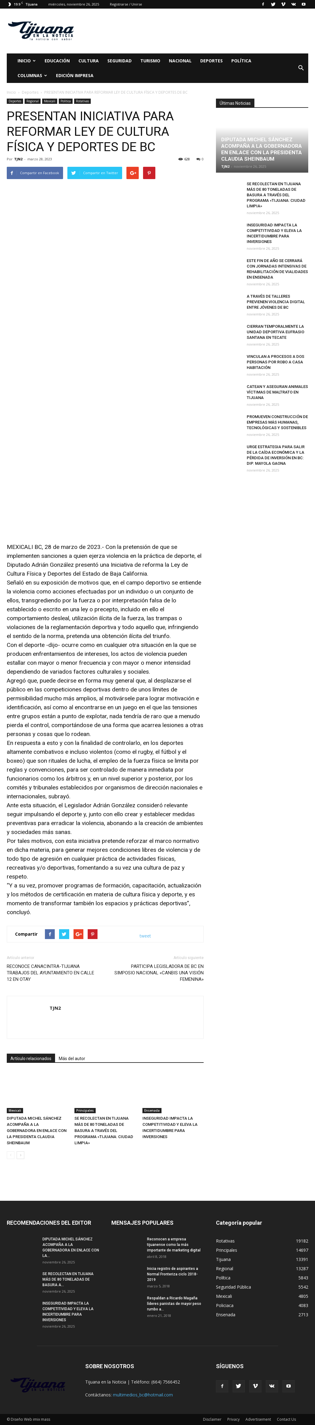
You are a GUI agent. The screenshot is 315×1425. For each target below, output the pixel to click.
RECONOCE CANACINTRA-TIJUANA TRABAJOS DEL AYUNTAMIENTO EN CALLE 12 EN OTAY (50, 973)
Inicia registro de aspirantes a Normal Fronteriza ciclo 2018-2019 (172, 1274)
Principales (85, 1110)
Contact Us (286, 1419)
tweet (145, 936)
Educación (57, 61)
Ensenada (152, 1110)
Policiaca (224, 1305)
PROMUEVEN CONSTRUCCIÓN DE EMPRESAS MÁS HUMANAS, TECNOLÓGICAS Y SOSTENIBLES (277, 422)
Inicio (27, 61)
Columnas (32, 75)
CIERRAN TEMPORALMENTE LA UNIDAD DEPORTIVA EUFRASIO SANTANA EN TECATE (275, 332)
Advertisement (258, 1419)
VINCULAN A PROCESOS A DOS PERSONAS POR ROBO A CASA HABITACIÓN (275, 362)
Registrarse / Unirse (126, 4)
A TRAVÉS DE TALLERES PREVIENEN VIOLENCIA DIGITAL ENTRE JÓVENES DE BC (276, 302)
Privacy (233, 1419)
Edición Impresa (75, 75)
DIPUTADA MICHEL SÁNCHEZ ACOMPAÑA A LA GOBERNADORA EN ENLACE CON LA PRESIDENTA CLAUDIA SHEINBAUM (36, 1130)
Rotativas (82, 101)
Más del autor (72, 1058)
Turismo (150, 61)
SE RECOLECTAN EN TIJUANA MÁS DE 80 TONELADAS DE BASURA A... (68, 1279)
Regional (32, 101)
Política (241, 61)
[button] (300, 68)
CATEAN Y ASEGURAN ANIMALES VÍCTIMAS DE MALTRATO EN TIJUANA (277, 392)
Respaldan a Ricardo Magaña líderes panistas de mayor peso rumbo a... (174, 1303)
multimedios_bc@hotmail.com (143, 1395)
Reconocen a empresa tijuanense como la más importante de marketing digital (174, 1244)
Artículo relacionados (30, 1058)
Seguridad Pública (233, 1287)
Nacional (180, 61)
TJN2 (18, 159)
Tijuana (223, 1259)
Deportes (211, 61)
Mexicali (49, 101)
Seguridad (119, 61)
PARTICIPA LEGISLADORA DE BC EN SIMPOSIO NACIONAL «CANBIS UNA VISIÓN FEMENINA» (159, 973)
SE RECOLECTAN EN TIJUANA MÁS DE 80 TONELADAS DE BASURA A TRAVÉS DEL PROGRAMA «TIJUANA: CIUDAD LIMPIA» (103, 1130)
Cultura (88, 61)
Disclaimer (212, 1419)
